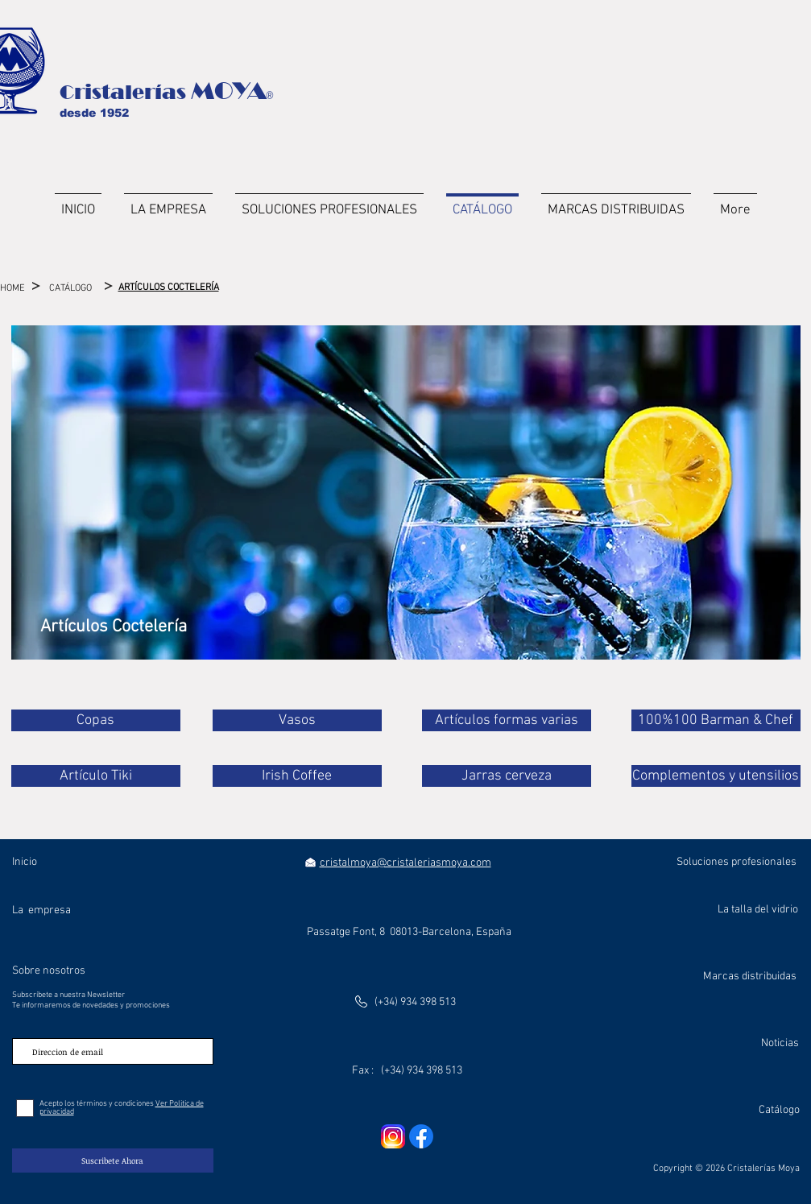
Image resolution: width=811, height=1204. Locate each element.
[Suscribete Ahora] (112, 1160)
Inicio (24, 862)
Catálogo (779, 1110)
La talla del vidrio (758, 909)
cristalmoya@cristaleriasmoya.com (405, 863)
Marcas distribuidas (750, 976)
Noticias (780, 1043)
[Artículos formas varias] (506, 720)
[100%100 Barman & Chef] (716, 720)
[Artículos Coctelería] (114, 627)
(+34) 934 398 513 (415, 1002)
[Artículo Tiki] (95, 776)
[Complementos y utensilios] (716, 776)
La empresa (41, 910)
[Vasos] (297, 720)
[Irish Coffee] (297, 776)
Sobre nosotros (48, 971)
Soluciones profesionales (737, 862)
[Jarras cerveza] (506, 776)
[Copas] (95, 720)
